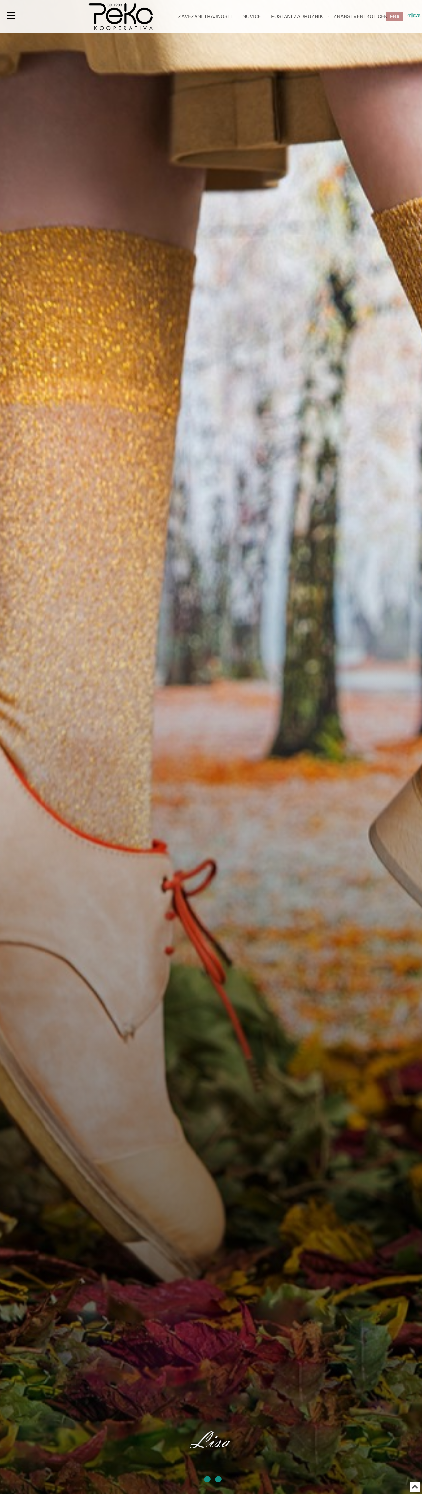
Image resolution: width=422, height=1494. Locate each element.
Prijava (413, 15)
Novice (251, 16)
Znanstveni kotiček (360, 16)
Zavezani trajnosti (205, 16)
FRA (395, 16)
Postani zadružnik (297, 16)
